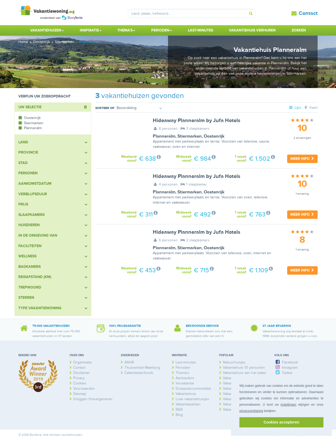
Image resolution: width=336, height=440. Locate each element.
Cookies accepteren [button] (281, 422)
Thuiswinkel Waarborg (142, 367)
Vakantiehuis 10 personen (244, 367)
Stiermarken (189, 136)
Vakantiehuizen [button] (47, 30)
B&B (179, 409)
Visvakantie (185, 383)
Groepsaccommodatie (193, 388)
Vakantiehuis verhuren (252, 30)
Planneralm (164, 136)
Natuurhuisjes (234, 362)
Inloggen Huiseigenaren (92, 399)
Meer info (302, 158)
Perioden (183, 367)
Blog (179, 414)
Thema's (182, 373)
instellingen (288, 404)
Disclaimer (81, 373)
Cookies (79, 383)
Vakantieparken (188, 404)
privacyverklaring (251, 411)
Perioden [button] (161, 30)
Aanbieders (185, 378)
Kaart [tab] (310, 108)
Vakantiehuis (186, 394)
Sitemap (79, 394)
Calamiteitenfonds (138, 373)
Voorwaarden (84, 388)
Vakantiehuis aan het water (244, 373)
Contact (308, 13)
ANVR (129, 362)
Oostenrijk (214, 136)
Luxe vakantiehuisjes (192, 399)
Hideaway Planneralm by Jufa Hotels (196, 120)
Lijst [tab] (294, 108)
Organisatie (82, 362)
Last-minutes (200, 30)
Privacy (79, 378)
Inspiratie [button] (91, 30)
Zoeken (299, 30)
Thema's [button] (126, 30)
